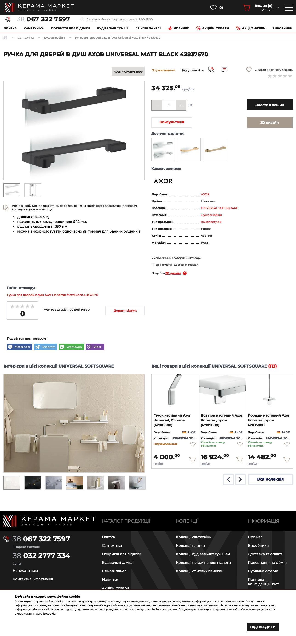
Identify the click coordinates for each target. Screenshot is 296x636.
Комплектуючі (211, 222)
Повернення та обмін (267, 562)
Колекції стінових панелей (199, 571)
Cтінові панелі (148, 28)
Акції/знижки (250, 28)
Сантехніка (34, 28)
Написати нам (25, 570)
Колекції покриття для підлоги (203, 562)
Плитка (10, 28)
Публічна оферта (263, 571)
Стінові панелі (114, 571)
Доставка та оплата (265, 554)
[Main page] (49, 521)
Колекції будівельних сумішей (203, 554)
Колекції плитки (190, 545)
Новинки (178, 28)
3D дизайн (173, 273)
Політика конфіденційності (263, 581)
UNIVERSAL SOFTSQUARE (219, 208)
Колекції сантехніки (193, 537)
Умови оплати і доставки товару (174, 264)
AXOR (205, 194)
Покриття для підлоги (70, 28)
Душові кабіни (211, 215)
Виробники (282, 28)
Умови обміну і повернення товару (176, 258)
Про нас (255, 537)
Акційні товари (212, 28)
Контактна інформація (33, 579)
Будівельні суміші (112, 28)
